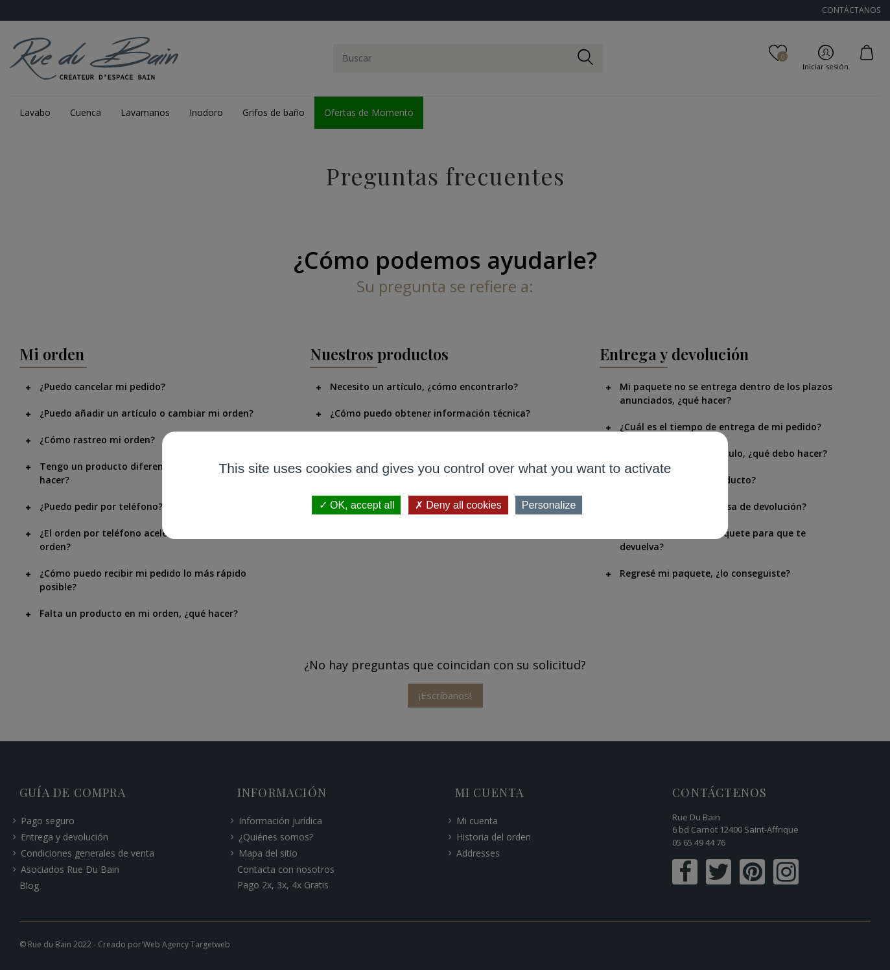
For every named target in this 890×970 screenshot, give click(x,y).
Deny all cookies (458, 504)
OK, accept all (357, 504)
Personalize (549, 504)
